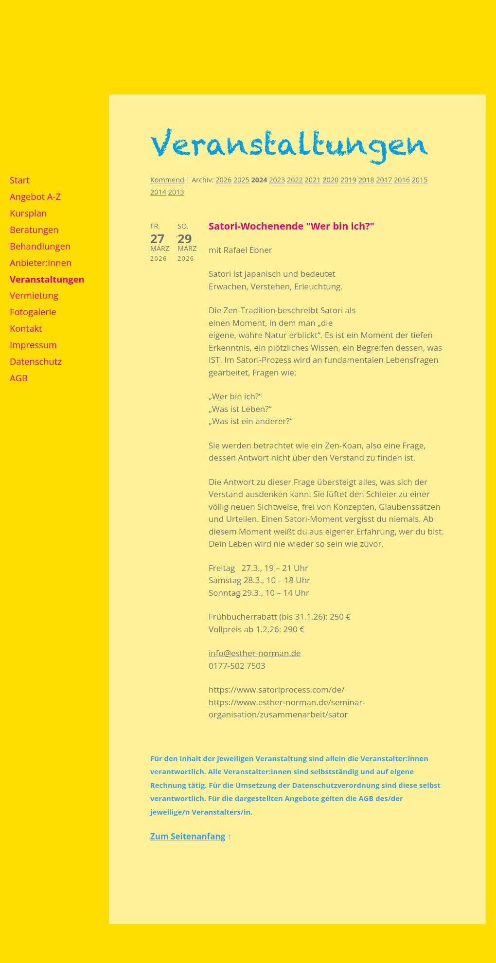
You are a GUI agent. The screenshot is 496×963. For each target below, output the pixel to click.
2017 (384, 179)
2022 (295, 179)
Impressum (33, 345)
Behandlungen (40, 246)
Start (20, 180)
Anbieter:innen (40, 262)
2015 (420, 179)
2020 (330, 179)
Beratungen (34, 229)
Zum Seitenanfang (187, 836)
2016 (402, 179)
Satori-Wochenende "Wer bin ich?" (291, 225)
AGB (19, 378)
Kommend (167, 179)
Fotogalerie (33, 311)
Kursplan (28, 213)
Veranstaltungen (47, 279)
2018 (366, 179)
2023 (277, 179)
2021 (313, 179)
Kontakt (26, 328)
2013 (176, 191)
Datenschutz (36, 361)
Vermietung (34, 295)
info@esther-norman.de (255, 653)
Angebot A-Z (35, 196)
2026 (223, 179)
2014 (158, 191)
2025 (241, 179)
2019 (348, 179)
